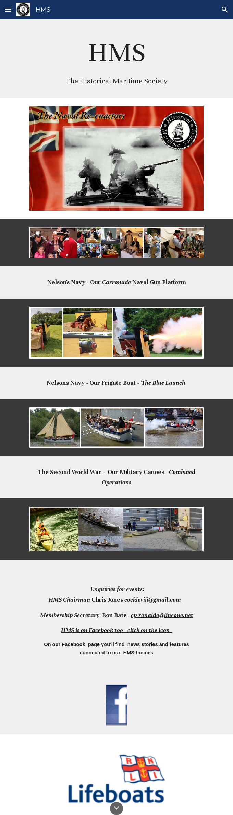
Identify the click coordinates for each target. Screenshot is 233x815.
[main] (116, 58)
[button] (8, 9)
